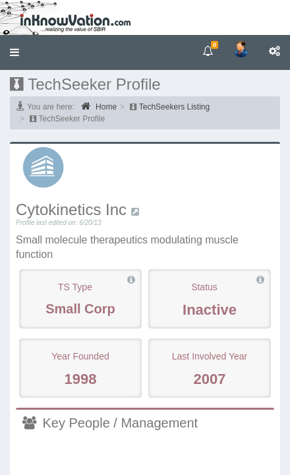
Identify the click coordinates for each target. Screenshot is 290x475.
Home (99, 106)
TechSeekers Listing (174, 106)
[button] (14, 52)
